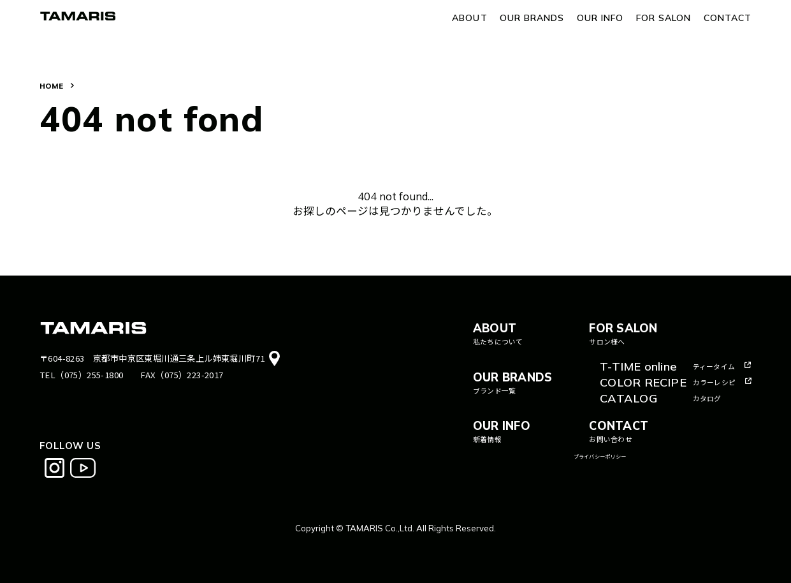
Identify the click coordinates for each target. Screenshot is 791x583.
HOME (51, 86)
